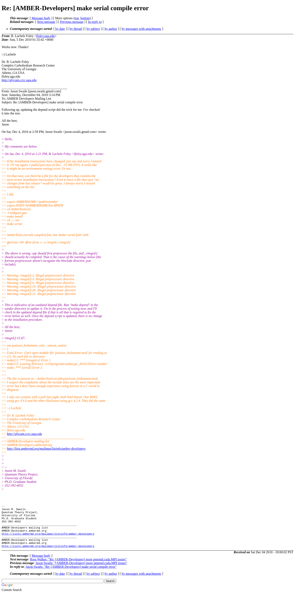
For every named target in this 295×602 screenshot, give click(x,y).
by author (110, 28)
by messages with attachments (141, 28)
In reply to (95, 22)
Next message (46, 22)
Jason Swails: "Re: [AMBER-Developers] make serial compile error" (71, 575)
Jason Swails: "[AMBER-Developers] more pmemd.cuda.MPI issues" (81, 571)
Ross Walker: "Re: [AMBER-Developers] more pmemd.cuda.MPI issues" (78, 568)
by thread (76, 28)
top (77, 18)
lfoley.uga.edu (45, 36)
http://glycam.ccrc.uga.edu (19, 80)
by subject (93, 28)
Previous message (71, 22)
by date (60, 28)
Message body (41, 18)
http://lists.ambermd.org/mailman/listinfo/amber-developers (46, 448)
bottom (85, 18)
